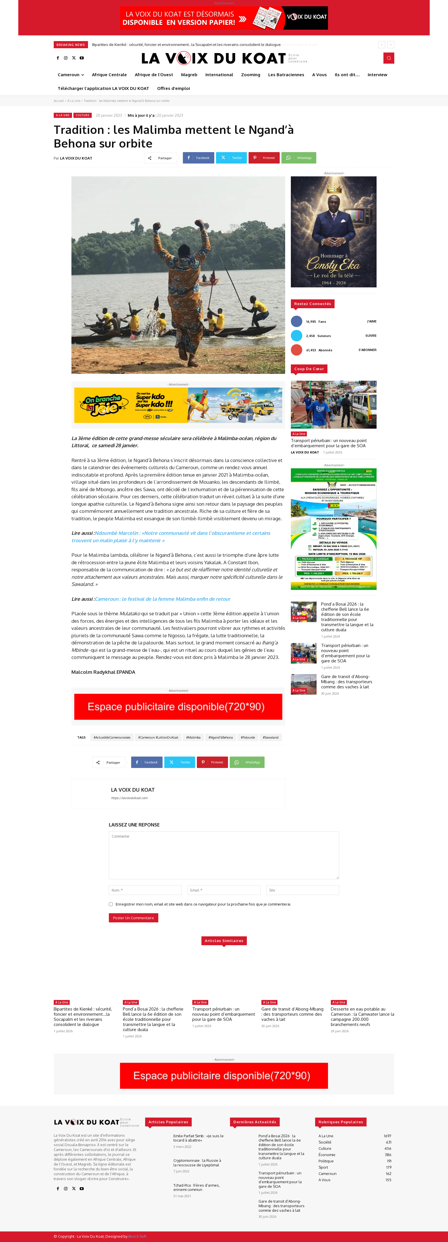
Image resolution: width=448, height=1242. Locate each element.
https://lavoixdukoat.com (129, 798)
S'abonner (368, 350)
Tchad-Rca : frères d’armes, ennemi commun (196, 1187)
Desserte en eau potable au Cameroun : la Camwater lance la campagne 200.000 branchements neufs (362, 1016)
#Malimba (193, 737)
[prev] (381, 44)
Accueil (59, 101)
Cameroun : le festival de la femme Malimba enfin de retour (162, 599)
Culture (82, 115)
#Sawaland (271, 737)
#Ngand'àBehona (221, 737)
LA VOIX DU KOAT (76, 158)
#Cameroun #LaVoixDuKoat (158, 737)
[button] (388, 58)
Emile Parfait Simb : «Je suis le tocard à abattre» (198, 1138)
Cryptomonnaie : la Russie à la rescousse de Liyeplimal (197, 1162)
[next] (390, 44)
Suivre (371, 336)
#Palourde (248, 737)
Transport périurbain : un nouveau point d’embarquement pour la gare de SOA (329, 443)
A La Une (73, 101)
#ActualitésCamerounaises (112, 737)
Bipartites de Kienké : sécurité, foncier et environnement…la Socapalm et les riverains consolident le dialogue (186, 44)
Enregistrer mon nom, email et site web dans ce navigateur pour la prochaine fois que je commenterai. (203, 904)
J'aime (372, 321)
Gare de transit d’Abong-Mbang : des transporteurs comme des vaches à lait (346, 681)
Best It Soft (137, 1236)
